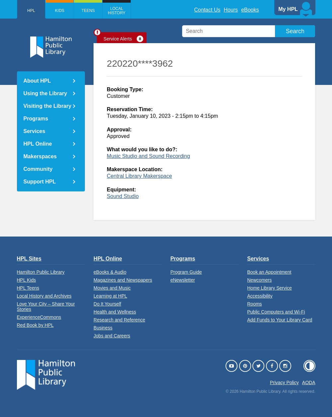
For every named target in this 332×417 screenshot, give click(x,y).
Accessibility (259, 296)
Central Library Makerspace (139, 176)
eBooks (250, 10)
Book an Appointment (269, 272)
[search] (248, 31)
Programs (36, 118)
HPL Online (38, 144)
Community (38, 169)
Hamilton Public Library (41, 272)
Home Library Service (269, 288)
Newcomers (259, 280)
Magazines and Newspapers (123, 280)
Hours (231, 10)
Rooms (254, 304)
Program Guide (186, 272)
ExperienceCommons (39, 317)
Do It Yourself (107, 304)
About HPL (37, 81)
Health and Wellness (115, 311)
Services (34, 131)
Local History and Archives (44, 296)
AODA (308, 382)
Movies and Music (112, 288)
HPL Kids (26, 280)
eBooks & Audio (110, 272)
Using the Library (45, 93)
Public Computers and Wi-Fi (276, 311)
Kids (59, 10)
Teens (88, 10)
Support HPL (40, 181)
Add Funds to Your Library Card (279, 319)
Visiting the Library (48, 106)
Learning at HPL (110, 296)
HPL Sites (29, 258)
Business (103, 327)
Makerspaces (40, 156)
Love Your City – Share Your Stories (46, 306)
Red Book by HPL (35, 325)
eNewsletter (182, 280)
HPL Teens (28, 288)
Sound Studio (123, 196)
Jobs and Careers (112, 335)
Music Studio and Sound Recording (148, 156)
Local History (117, 10)
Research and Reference (119, 319)
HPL (31, 10)
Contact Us (207, 10)
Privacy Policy (284, 382)
